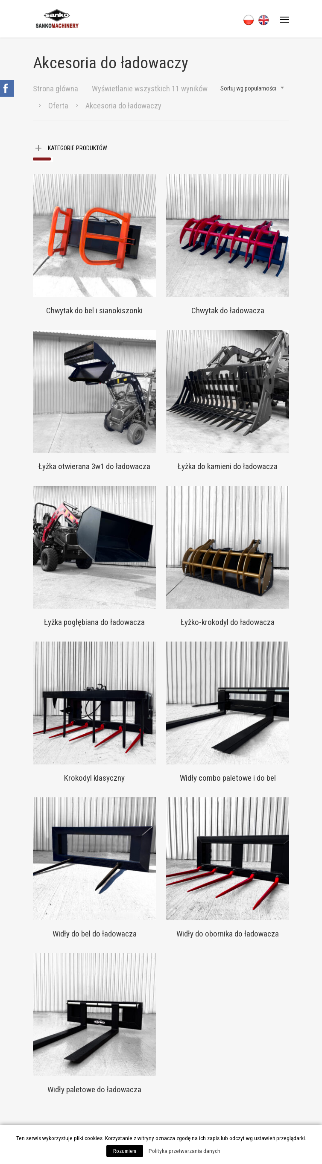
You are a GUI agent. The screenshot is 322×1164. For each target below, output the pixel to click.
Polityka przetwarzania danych (184, 1151)
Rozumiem (124, 1151)
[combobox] (252, 88)
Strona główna (55, 88)
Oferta (58, 105)
